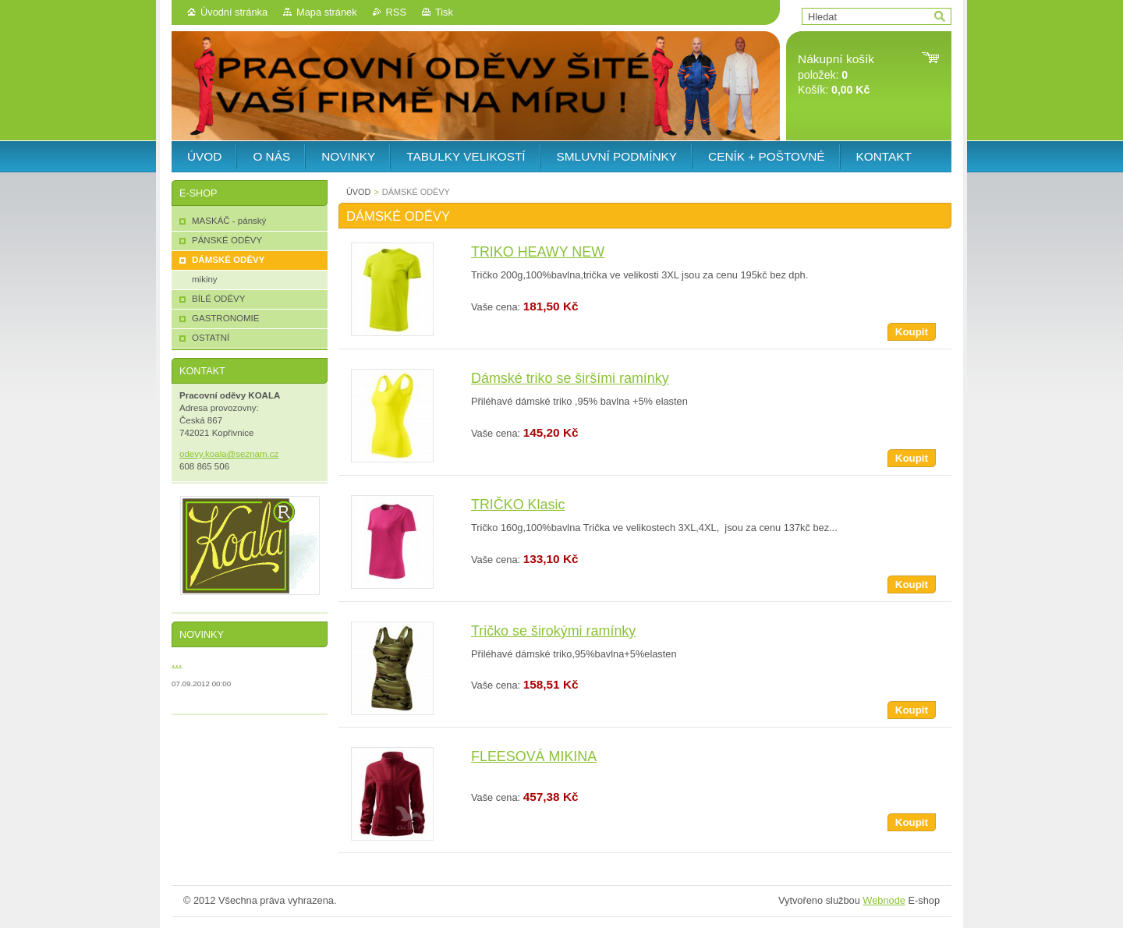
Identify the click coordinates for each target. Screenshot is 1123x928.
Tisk (444, 12)
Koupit (911, 332)
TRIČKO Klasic (518, 504)
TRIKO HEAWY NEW (537, 252)
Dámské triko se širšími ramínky (570, 378)
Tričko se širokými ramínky (553, 631)
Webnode (884, 900)
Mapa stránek (326, 12)
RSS (396, 12)
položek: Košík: (836, 74)
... (177, 662)
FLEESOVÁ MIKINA (534, 756)
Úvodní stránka (233, 12)
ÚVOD (358, 192)
